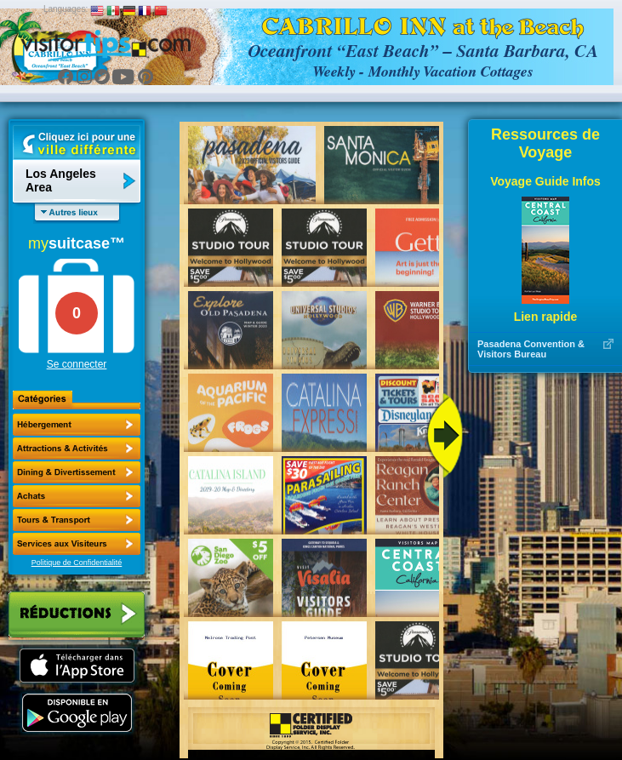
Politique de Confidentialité (77, 562)
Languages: (65, 9)
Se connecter (77, 364)
